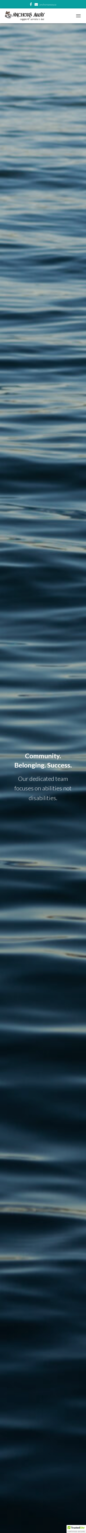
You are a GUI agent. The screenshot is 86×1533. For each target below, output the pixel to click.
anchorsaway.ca (47, 4)
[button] (76, 1529)
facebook (31, 5)
